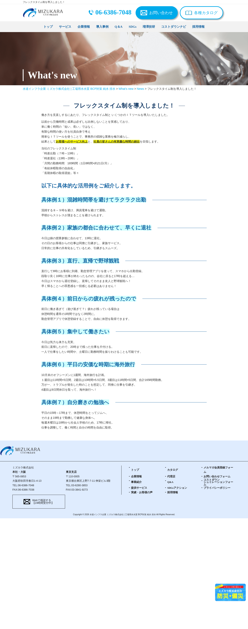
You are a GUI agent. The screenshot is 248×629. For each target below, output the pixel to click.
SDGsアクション (177, 487)
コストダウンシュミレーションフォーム (218, 482)
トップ (48, 26)
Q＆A (119, 26)
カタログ (172, 469)
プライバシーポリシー (217, 487)
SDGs (133, 26)
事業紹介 (136, 482)
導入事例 (102, 26)
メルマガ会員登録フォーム (218, 469)
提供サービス (139, 487)
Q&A (170, 482)
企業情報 (84, 26)
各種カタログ (206, 13)
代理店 (171, 476)
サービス (65, 26)
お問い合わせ (161, 13)
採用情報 (198, 26)
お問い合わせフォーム (217, 476)
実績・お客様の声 (142, 492)
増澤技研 (149, 26)
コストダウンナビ (173, 26)
